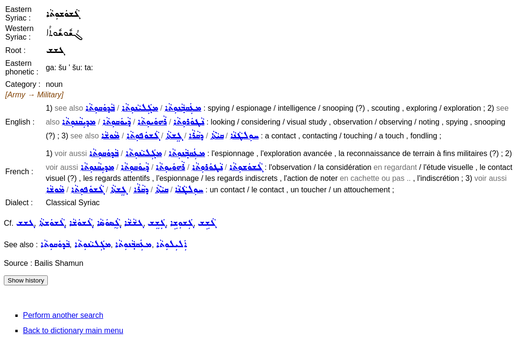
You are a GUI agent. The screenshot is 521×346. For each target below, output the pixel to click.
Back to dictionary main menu (73, 330)
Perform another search (63, 315)
